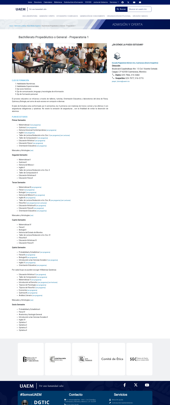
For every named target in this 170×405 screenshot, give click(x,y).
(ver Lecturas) (65, 135)
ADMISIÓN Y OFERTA (47, 16)
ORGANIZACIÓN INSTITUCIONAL (119, 16)
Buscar (121, 9)
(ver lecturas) (52, 282)
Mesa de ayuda (117, 400)
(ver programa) (35, 125)
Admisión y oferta (20, 26)
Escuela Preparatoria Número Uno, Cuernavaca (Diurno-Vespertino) (135, 63)
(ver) (31, 150)
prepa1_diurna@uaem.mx (121, 81)
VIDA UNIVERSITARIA (29, 16)
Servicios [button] (113, 2)
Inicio (11, 26)
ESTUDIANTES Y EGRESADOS (67, 16)
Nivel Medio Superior (34, 26)
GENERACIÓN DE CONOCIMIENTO (92, 16)
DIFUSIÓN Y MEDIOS (140, 16)
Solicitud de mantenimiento (122, 403)
